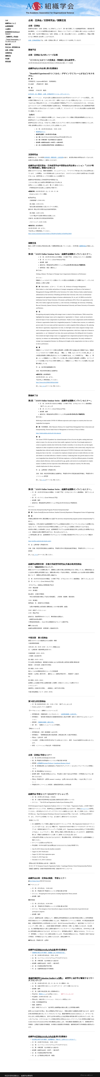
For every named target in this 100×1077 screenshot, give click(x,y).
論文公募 (8, 44)
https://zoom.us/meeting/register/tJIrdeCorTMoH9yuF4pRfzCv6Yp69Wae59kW (50, 233)
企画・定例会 (9, 50)
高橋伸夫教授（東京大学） (46, 722)
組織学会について (10, 23)
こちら (43, 386)
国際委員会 (82, 246)
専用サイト (42, 994)
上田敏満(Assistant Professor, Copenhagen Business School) (53, 763)
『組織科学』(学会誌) (11, 36)
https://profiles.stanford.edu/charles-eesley (39, 541)
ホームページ (85, 808)
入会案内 (8, 29)
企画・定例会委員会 (34, 40)
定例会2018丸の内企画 (45, 950)
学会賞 (7, 58)
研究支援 (8, 61)
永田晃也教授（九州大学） (69, 714)
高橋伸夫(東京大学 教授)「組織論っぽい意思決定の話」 (49, 952)
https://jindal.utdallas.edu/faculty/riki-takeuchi (48, 433)
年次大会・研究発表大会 (12, 47)
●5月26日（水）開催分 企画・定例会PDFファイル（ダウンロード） (49, 94)
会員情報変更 (9, 26)
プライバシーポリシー (86, 1075)
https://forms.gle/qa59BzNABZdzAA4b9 (47, 382)
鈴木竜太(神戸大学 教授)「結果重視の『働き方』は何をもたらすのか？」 (54, 1039)
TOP (6, 20)
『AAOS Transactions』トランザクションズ (13, 40)
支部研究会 (8, 53)
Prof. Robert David (34, 881)
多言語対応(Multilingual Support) (12, 33)
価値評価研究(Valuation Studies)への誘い (45, 978)
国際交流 (8, 56)
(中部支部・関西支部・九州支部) (53, 157)
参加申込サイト (40, 131)
